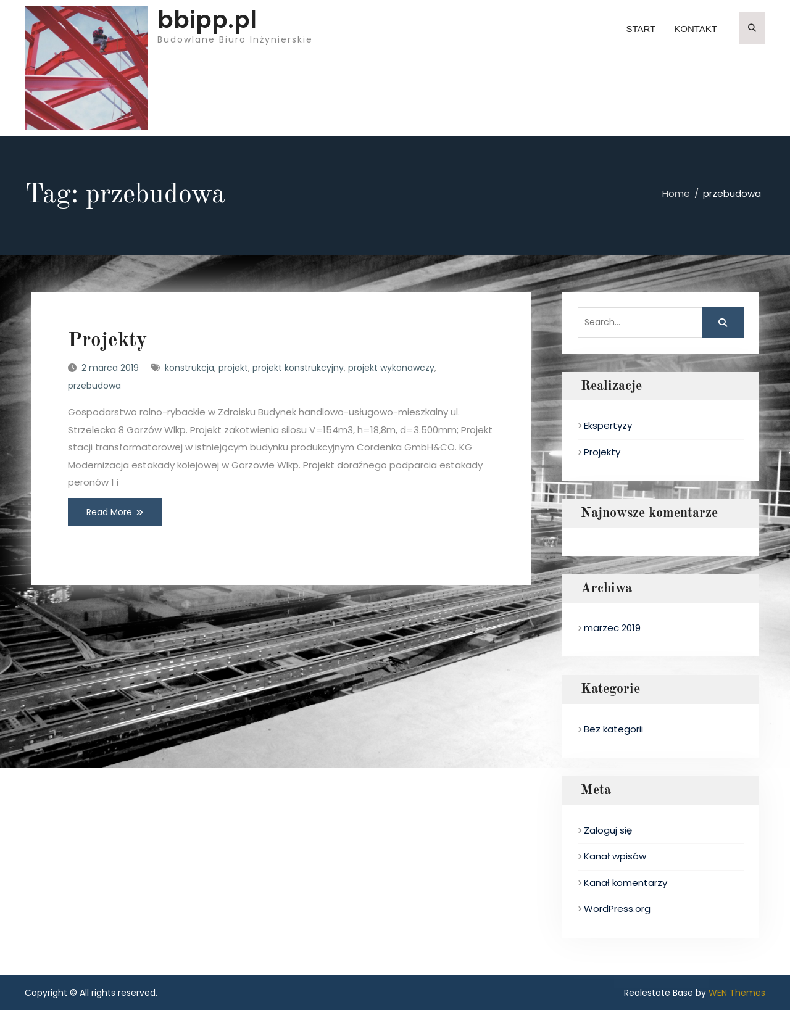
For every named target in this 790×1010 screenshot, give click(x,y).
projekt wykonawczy (391, 368)
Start (640, 28)
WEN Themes (737, 993)
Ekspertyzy (608, 425)
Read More (109, 512)
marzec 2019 (612, 627)
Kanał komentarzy (625, 882)
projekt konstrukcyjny (298, 368)
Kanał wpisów (615, 856)
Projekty (107, 341)
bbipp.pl (207, 20)
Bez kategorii (613, 728)
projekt (233, 368)
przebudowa (94, 385)
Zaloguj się (608, 830)
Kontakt (695, 28)
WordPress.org (617, 908)
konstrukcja (189, 368)
